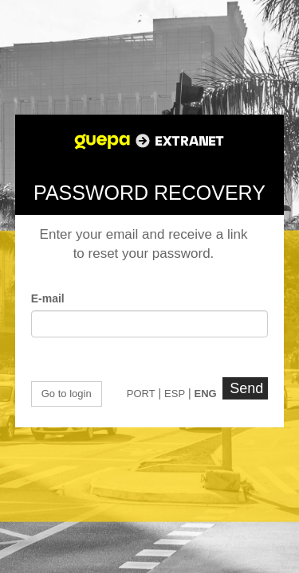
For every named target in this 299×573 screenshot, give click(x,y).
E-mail (48, 298)
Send (246, 388)
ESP (174, 394)
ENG (206, 394)
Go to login (66, 394)
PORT (141, 394)
